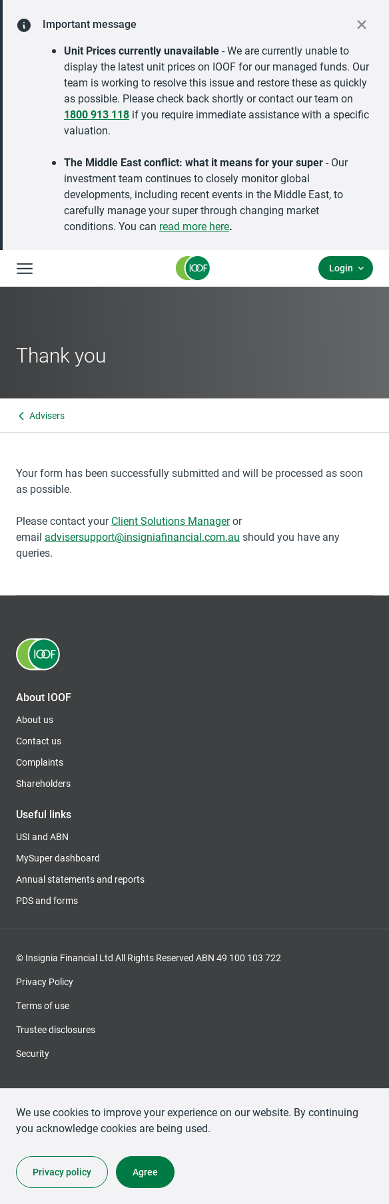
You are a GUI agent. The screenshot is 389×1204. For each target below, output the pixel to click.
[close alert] (361, 24)
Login (341, 267)
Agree (145, 1171)
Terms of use (42, 1005)
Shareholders (43, 783)
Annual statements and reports (80, 879)
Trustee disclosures (55, 1029)
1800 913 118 (96, 114)
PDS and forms (47, 900)
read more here (194, 226)
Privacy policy (62, 1171)
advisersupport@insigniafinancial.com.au (142, 536)
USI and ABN (42, 836)
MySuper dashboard (58, 858)
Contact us (38, 740)
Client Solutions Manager (170, 520)
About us (34, 719)
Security (32, 1053)
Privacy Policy (44, 981)
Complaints (39, 762)
